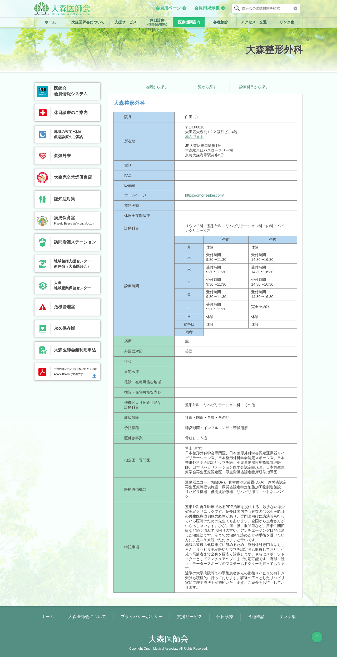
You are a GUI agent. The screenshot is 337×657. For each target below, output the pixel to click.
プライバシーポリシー (142, 616)
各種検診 (220, 22)
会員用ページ (168, 8)
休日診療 (157, 22)
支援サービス (126, 22)
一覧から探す (205, 87)
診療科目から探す (254, 87)
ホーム (50, 22)
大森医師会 (62, 8)
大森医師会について (88, 22)
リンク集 (287, 22)
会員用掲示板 (207, 8)
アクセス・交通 (254, 22)
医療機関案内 (189, 22)
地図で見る (194, 137)
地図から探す (157, 87)
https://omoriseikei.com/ (204, 195)
